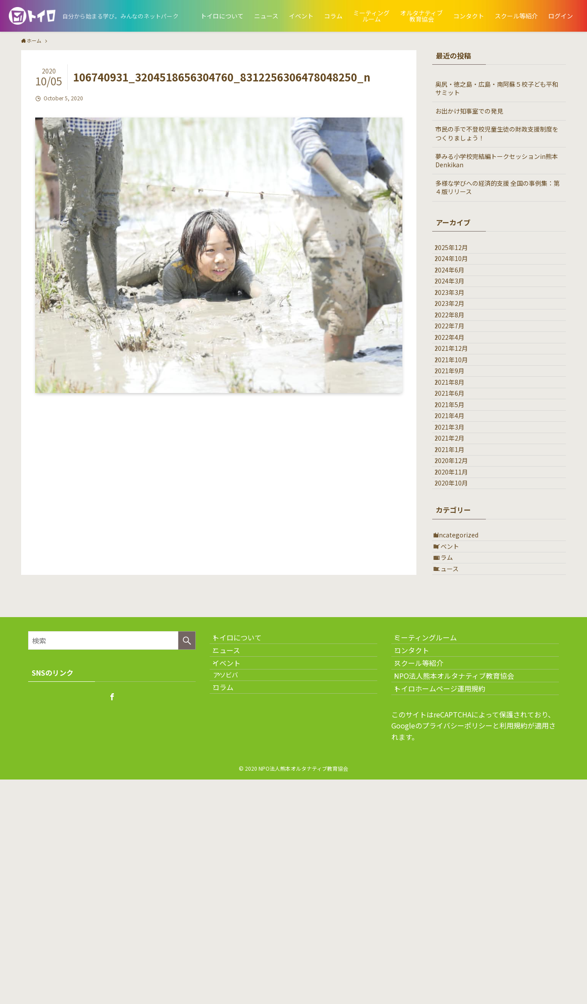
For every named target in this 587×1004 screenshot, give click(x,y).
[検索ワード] (112, 824)
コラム (450, 730)
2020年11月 (458, 617)
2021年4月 (456, 525)
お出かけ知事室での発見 (469, 111)
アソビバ (238, 886)
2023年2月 (456, 342)
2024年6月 (456, 287)
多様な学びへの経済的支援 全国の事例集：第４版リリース (497, 187)
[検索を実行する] (187, 824)
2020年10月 (458, 635)
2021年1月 (456, 580)
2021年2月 (456, 562)
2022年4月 (456, 397)
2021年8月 (456, 470)
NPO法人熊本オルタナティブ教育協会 (462, 888)
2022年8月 (456, 360)
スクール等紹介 (426, 867)
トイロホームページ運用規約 (447, 909)
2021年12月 (458, 415)
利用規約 (513, 950)
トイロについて (245, 825)
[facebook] (112, 881)
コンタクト (419, 846)
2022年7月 (456, 379)
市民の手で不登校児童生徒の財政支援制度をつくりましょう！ (496, 133)
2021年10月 (458, 434)
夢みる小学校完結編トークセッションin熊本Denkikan (496, 160)
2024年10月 (458, 269)
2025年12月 (458, 250)
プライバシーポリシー (457, 950)
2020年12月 (458, 598)
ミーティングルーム (433, 825)
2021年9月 (456, 452)
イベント (453, 712)
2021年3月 (456, 543)
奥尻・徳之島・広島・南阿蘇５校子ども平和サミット (496, 88)
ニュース (453, 749)
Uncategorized (463, 694)
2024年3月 (456, 305)
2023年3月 (456, 324)
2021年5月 (456, 507)
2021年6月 (456, 488)
